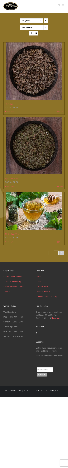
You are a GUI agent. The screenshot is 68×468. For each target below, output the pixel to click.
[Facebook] (37, 332)
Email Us (55, 318)
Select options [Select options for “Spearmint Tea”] (11, 186)
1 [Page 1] (56, 253)
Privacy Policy (42, 287)
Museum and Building (13, 281)
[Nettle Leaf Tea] (34, 211)
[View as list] (36, 33)
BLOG (39, 277)
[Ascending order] (46, 20)
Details (61, 111)
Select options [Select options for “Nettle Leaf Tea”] (11, 242)
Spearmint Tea (11, 178)
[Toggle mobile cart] (59, 4)
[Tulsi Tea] (34, 71)
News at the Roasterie (13, 277)
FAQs (39, 281)
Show (27, 27)
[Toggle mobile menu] (63, 4)
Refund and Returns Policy (47, 296)
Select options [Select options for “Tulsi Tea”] (11, 111)
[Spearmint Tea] (34, 145)
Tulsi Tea (9, 103)
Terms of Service (43, 291)
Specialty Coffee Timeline (14, 287)
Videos (7, 291)
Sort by (26, 21)
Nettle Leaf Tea (12, 234)
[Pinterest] (40, 332)
